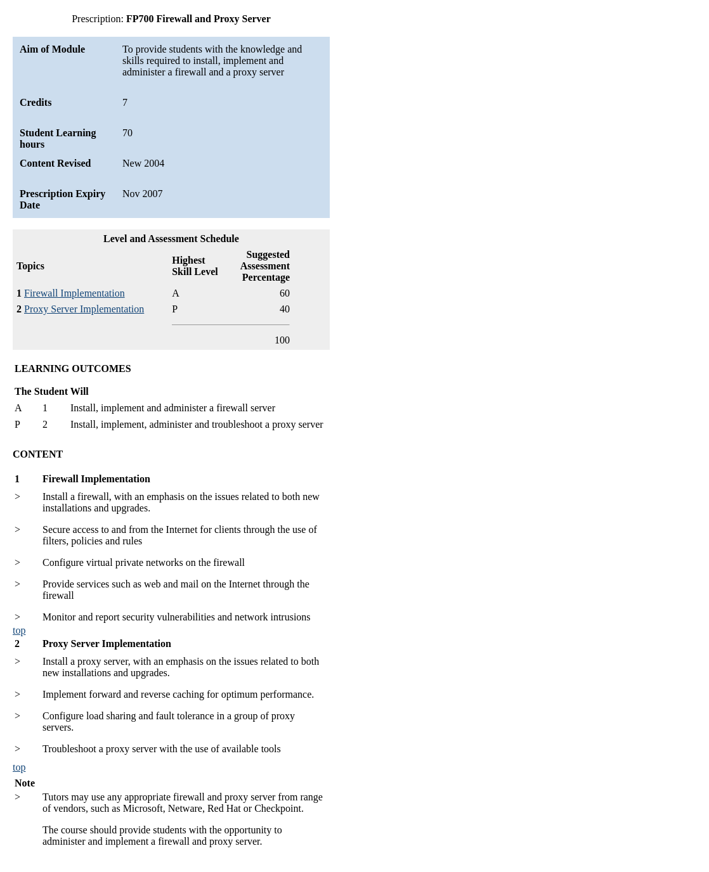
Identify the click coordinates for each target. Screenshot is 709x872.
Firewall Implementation (74, 293)
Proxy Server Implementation (84, 309)
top (19, 630)
